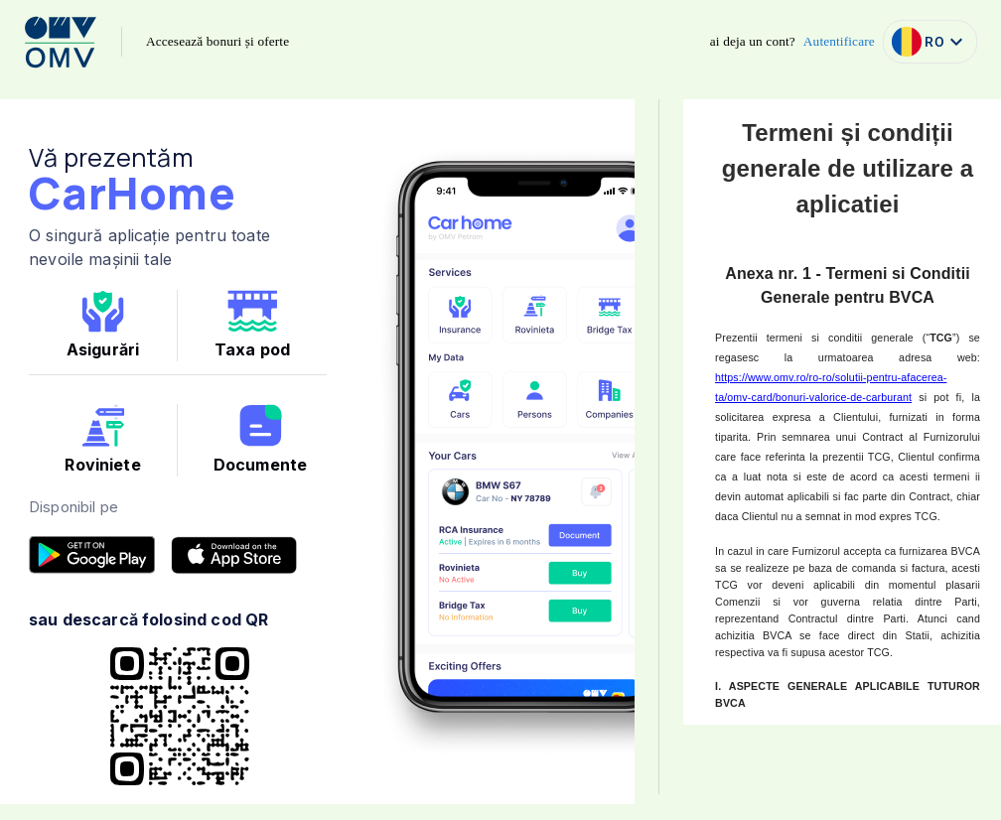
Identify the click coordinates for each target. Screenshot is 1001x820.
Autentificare (839, 41)
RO (930, 42)
